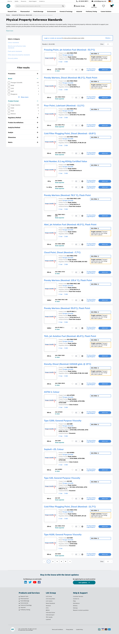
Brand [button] (23, 79)
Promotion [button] (23, 74)
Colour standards (13, 42)
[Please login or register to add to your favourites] (72, 70)
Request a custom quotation (81, 610)
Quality (16, 1)
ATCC (47, 608)
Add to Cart (105, 69)
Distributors (76, 603)
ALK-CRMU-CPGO (72, 256)
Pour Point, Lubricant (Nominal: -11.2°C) (64, 105)
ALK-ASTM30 (70, 395)
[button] (82, 70)
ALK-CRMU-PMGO (72, 81)
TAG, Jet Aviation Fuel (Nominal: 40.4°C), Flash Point (70, 336)
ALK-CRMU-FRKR (72, 53)
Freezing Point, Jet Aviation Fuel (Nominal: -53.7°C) (69, 49)
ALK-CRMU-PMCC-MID (73, 283)
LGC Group (49, 596)
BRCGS (48, 610)
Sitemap (75, 608)
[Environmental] (19, 603)
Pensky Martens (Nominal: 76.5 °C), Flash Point (67, 195)
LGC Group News (50, 598)
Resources (23, 1)
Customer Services (78, 596)
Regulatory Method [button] (23, 118)
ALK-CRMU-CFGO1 (72, 137)
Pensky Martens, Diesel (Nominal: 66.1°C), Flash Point (70, 77)
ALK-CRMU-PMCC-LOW (74, 198)
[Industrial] (19, 607)
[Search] (63, 6)
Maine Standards (50, 603)
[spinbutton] (79, 69)
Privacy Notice (69, 629)
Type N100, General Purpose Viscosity (63, 534)
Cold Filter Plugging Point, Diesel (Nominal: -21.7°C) (70, 506)
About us (9, 1)
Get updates (83, 582)
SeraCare (48, 605)
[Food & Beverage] (19, 601)
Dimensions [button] (23, 137)
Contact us (42, 1)
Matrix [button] (23, 142)
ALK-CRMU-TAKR (72, 339)
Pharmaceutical (24, 598)
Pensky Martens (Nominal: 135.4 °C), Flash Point (68, 280)
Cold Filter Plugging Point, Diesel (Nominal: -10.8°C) (70, 133)
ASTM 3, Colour (51, 392)
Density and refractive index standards (17, 47)
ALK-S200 (69, 424)
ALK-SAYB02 (70, 452)
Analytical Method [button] (23, 127)
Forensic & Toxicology (26, 605)
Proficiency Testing (25, 609)
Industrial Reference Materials (22, 15)
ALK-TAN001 (70, 164)
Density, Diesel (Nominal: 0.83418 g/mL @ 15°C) (67, 364)
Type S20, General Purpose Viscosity (62, 478)
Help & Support (33, 1)
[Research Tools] (19, 596)
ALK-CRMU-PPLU (72, 109)
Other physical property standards (19, 55)
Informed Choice (50, 612)
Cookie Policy (79, 629)
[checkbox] (9, 82)
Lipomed (48, 619)
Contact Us (76, 598)
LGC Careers (49, 601)
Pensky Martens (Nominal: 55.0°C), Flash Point (67, 308)
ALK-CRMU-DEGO (72, 367)
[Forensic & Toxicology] (19, 605)
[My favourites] (103, 6)
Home (8, 15)
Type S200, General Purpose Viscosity (62, 420)
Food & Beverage (24, 601)
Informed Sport (50, 615)
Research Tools (24, 596)
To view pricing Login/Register (91, 69)
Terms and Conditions (57, 629)
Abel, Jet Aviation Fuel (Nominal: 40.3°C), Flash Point (70, 224)
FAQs (74, 601)
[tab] (23, 74)
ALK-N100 (70, 538)
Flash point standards (15, 51)
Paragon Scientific (68, 55)
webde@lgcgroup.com (100, 1)
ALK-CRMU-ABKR (72, 228)
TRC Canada (49, 617)
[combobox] (40, 6)
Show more (24, 97)
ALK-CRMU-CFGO (72, 510)
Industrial (23, 607)
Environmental (24, 603)
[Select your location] (110, 1)
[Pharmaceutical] (19, 599)
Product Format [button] (23, 101)
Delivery (75, 605)
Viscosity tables (13, 58)
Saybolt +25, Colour (54, 449)
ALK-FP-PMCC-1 (71, 311)
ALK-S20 (69, 481)
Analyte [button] (23, 132)
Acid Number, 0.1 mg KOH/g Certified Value (65, 161)
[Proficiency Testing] (19, 610)
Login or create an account (53, 38)
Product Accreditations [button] (23, 122)
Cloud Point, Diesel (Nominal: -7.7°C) (62, 252)
